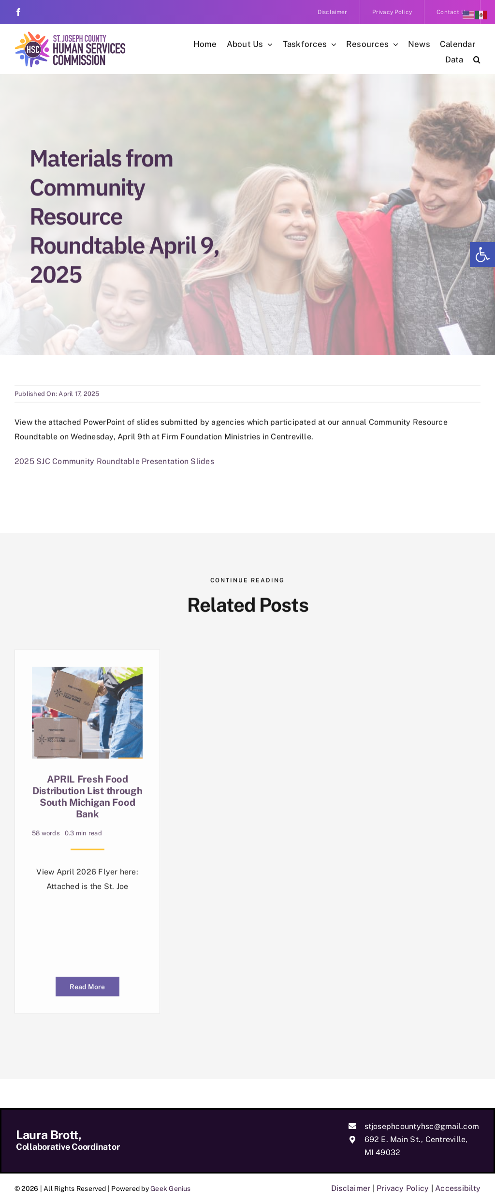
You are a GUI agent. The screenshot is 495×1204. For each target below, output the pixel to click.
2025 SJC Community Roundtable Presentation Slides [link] (114, 457)
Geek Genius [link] (170, 1188)
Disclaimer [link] (350, 1188)
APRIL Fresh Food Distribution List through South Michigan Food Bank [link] (87, 796)
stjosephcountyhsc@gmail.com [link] (421, 1126)
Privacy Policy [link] (403, 1188)
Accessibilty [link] (457, 1188)
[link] (482, 254)
